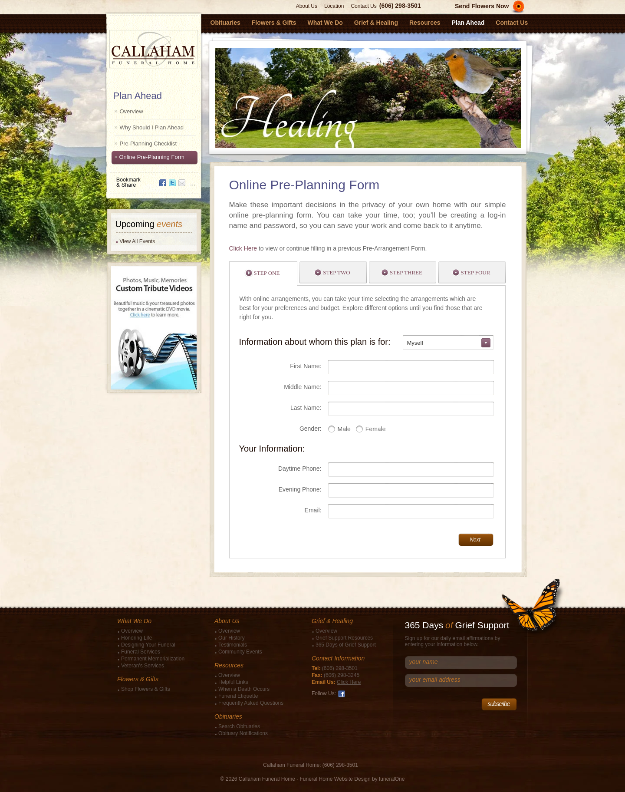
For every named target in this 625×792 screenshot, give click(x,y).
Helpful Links (233, 682)
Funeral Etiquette (238, 696)
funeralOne (392, 779)
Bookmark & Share (153, 179)
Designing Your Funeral (148, 645)
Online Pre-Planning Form (151, 157)
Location (334, 6)
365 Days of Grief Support (346, 645)
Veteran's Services (142, 666)
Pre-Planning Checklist (148, 143)
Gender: (310, 428)
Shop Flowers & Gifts (145, 689)
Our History (231, 638)
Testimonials (232, 645)
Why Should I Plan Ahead (152, 127)
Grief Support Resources (344, 638)
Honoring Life (136, 638)
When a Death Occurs (244, 689)
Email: (313, 510)
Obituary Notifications (243, 733)
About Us (306, 6)
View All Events (137, 241)
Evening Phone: (300, 489)
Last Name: (306, 407)
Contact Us (363, 6)
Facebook (341, 693)
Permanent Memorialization (152, 659)
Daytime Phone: (300, 468)
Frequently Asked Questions (250, 703)
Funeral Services (140, 652)
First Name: (305, 366)
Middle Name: (302, 386)
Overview (131, 111)
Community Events (240, 652)
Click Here (243, 248)
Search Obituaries (239, 726)
